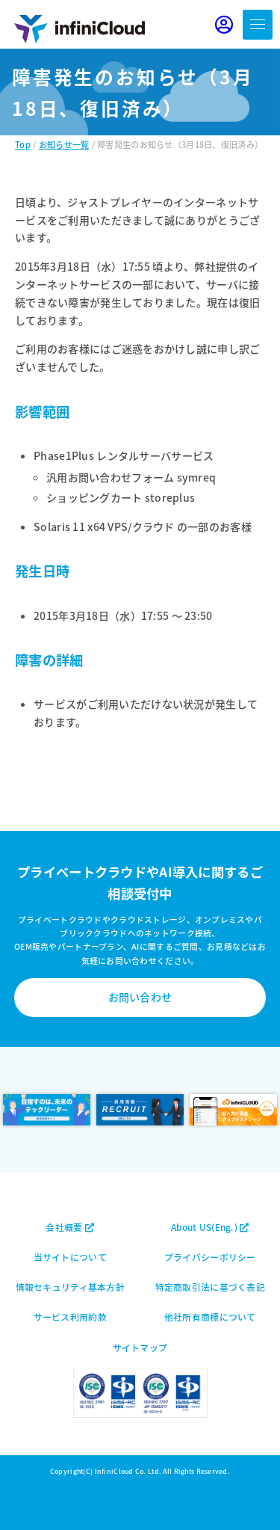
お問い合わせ (140, 996)
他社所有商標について (210, 1316)
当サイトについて (70, 1256)
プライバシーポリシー (210, 1256)
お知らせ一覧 (64, 144)
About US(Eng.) (210, 1226)
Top (23, 144)
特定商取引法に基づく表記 (210, 1286)
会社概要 (70, 1226)
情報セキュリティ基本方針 (70, 1286)
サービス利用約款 (70, 1316)
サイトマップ (140, 1347)
